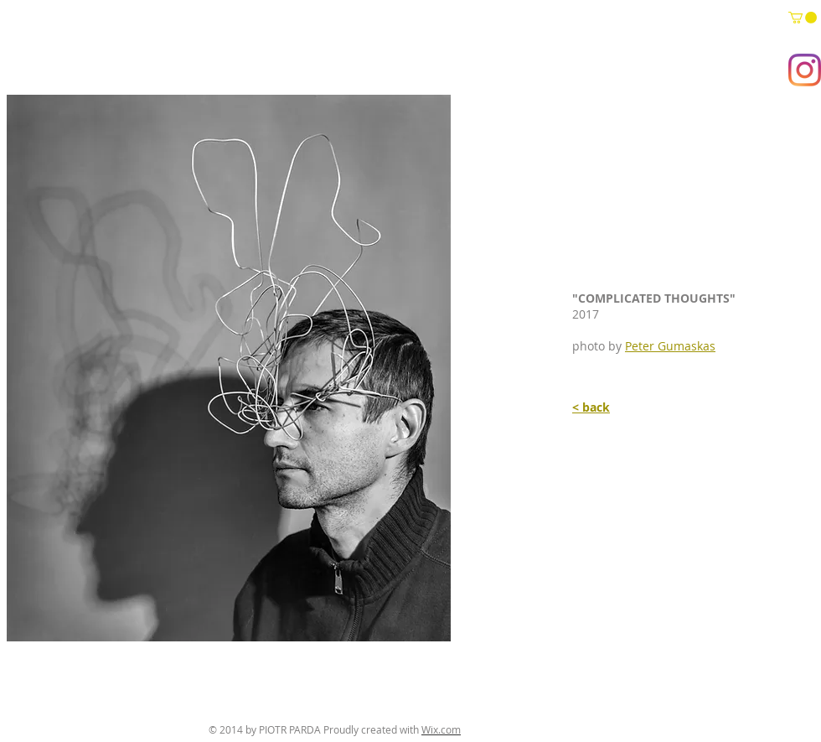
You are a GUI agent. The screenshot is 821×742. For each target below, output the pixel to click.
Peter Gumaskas (670, 346)
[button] (802, 17)
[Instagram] (804, 70)
